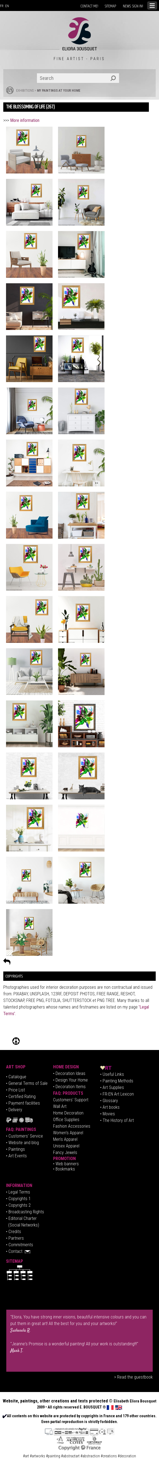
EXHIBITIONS (25, 91)
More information (24, 120)
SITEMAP (110, 6)
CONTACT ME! (89, 6)
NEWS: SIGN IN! (133, 6)
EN (7, 6)
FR (2, 6)
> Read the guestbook (133, 1377)
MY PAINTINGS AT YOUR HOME (58, 91)
